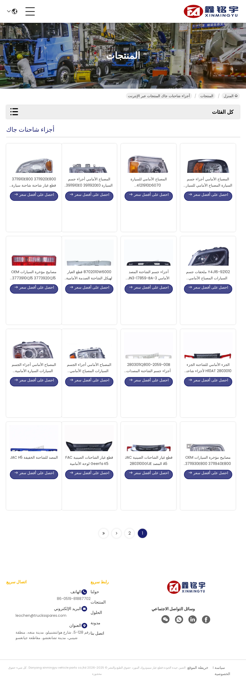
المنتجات (206, 95)
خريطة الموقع (197, 667)
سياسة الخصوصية (222, 670)
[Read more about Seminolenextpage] (116, 533)
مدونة (95, 623)
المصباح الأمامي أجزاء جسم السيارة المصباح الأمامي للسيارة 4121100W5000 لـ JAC (208, 212)
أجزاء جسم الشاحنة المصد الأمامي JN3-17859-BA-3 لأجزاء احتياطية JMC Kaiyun (148, 305)
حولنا (95, 592)
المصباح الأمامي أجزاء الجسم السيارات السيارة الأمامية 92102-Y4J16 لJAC (34, 397)
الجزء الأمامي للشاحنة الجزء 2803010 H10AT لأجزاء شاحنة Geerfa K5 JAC (207, 397)
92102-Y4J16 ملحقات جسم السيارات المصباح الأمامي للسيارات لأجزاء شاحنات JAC (208, 305)
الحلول (96, 612)
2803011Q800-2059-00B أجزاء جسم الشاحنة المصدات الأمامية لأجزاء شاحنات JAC (148, 397)
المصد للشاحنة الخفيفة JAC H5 (34, 484)
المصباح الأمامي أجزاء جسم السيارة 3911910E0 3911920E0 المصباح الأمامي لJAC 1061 (89, 212)
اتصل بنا (97, 633)
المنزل (231, 95)
